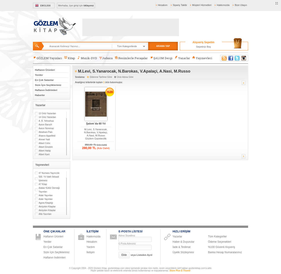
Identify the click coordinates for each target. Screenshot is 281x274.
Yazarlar (182, 58)
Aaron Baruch (45, 124)
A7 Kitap (43, 184)
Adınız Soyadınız (127, 235)
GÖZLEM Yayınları (47, 58)
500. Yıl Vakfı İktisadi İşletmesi (49, 179)
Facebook (230, 58)
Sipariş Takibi (180, 5)
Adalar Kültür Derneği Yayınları (49, 190)
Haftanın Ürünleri (45, 70)
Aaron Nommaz (46, 128)
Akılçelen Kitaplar (47, 206)
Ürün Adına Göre (125, 77)
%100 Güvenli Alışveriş (221, 247)
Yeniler (39, 75)
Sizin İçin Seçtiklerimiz (48, 85)
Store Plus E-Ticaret (179, 270)
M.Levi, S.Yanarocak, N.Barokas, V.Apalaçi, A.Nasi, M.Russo (96, 132)
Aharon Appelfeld (47, 136)
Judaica (106, 58)
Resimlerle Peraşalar (131, 58)
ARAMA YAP (163, 46)
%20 (110, 92)
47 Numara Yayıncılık (49, 173)
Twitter (237, 58)
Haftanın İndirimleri (46, 90)
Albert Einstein (46, 147)
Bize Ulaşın (241, 5)
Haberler (40, 95)
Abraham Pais (45, 132)
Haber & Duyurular (183, 241)
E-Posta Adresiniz (127, 243)
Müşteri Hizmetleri (201, 5)
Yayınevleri (202, 58)
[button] (124, 255)
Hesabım (163, 5)
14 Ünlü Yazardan (47, 117)
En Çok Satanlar (44, 80)
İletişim (90, 252)
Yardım (90, 247)
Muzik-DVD (87, 58)
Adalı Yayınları (46, 195)
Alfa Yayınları (45, 214)
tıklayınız (89, 5)
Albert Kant (44, 154)
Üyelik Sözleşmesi (183, 252)
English (44, 5)
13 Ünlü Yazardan (47, 113)
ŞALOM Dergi (161, 58)
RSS (223, 58)
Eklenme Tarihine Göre (101, 77)
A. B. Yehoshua (46, 121)
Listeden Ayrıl (144, 255)
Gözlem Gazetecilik (95, 138)
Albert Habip (45, 150)
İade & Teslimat (182, 247)
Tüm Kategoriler (217, 236)
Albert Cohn (44, 143)
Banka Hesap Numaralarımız (225, 252)
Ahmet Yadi (44, 139)
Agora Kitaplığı (46, 203)
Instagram (244, 58)
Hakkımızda (223, 5)
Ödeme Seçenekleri (219, 241)
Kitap (69, 58)
